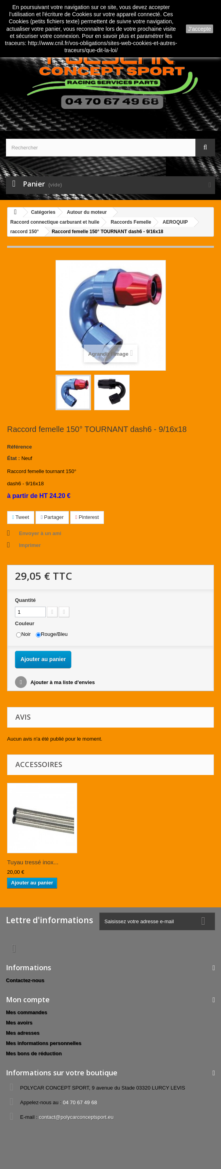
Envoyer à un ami (40, 533)
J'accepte (199, 29)
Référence (19, 447)
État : (13, 458)
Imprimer (30, 545)
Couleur (25, 623)
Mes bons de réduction (34, 1053)
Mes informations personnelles (43, 1043)
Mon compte (28, 999)
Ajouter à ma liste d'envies (62, 682)
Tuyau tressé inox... (32, 862)
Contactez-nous (25, 980)
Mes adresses (22, 1033)
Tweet (20, 517)
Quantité (25, 600)
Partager (52, 517)
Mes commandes (26, 1012)
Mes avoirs (19, 1023)
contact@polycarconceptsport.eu (76, 1117)
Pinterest (87, 517)
